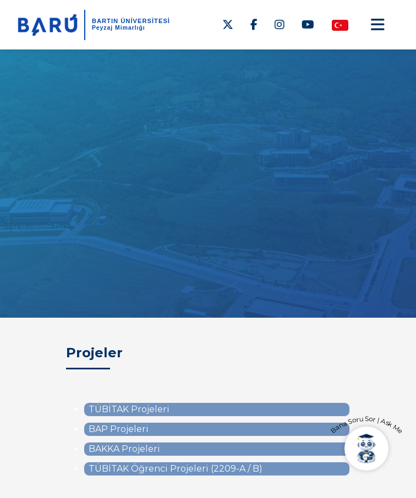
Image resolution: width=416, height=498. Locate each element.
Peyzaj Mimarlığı (118, 28)
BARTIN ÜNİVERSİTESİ (131, 21)
